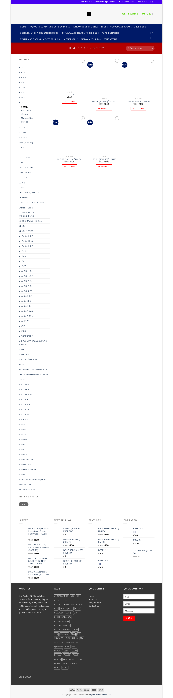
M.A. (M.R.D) (25, 291)
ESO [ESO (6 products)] (62, 642)
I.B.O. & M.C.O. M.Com (30, 221)
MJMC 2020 (24, 354)
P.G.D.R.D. (24, 414)
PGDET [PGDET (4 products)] (75, 655)
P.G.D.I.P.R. (25, 404)
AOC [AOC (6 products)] (72, 596)
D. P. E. (22, 182)
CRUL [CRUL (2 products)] (73, 634)
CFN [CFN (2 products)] (56, 634)
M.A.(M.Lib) (25, 301)
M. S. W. (23, 266)
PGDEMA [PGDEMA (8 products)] (57, 655)
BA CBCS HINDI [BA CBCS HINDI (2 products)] (77, 604)
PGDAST (23, 424)
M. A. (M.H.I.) (26, 241)
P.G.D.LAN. (24, 409)
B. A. (21, 67)
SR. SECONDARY (27, 489)
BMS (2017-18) (26, 142)
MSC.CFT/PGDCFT (28, 359)
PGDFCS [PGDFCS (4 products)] (57, 659)
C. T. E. (22, 152)
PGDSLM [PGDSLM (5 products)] (74, 663)
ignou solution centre (100, 694)
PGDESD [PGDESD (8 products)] (67, 655)
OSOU (21, 379)
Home (23, 26)
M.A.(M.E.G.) (25, 296)
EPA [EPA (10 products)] (81, 638)
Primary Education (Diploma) (33, 479)
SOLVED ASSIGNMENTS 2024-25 (128, 26)
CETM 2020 (24, 157)
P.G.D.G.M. (24, 384)
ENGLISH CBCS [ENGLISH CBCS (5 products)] (72, 638)
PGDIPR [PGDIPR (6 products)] (79, 659)
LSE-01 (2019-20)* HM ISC (138, 102)
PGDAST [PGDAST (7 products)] (57, 651)
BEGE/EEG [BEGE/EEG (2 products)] (58, 613)
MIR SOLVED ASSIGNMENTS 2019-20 (33, 343)
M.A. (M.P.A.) (26, 281)
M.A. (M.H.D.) (26, 276)
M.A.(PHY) (24, 321)
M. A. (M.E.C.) (26, 236)
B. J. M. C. (24, 87)
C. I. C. (22, 147)
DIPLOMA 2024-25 (91, 39)
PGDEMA (23, 439)
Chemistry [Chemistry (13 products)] (64, 634)
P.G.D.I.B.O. (25, 399)
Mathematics (27, 118)
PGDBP (22, 429)
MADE (22, 326)
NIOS (104, 26)
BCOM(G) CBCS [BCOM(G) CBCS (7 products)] (66, 609)
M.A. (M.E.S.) (26, 271)
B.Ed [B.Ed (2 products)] (78, 596)
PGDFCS (23, 454)
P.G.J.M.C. (24, 419)
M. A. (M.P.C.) (26, 246)
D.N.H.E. (23, 187)
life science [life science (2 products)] (58, 646)
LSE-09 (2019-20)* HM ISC (104, 159)
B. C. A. (22, 72)
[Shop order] (140, 48)
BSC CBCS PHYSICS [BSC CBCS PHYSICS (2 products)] (62, 625)
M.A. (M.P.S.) (26, 286)
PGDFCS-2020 (26, 459)
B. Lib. (22, 92)
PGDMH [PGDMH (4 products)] (57, 663)
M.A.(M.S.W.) (26, 311)
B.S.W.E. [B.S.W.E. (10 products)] (57, 600)
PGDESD (23, 444)
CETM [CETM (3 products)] (75, 630)
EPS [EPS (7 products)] (56, 642)
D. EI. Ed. (23, 177)
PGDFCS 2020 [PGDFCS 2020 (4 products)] (68, 659)
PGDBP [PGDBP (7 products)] (65, 651)
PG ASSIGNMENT (111, 33)
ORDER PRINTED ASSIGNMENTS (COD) (39, 33)
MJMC (22, 349)
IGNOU (22, 226)
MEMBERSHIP (71, 39)
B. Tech (22, 132)
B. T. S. (22, 127)
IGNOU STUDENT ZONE (85, 26)
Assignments (95, 602)
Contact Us (94, 606)
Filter (24, 504)
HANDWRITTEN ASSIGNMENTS (26, 214)
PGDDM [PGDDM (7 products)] (74, 651)
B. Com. (23, 77)
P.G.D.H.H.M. (26, 394)
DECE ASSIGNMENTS (29, 192)
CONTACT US (110, 39)
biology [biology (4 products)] (69, 613)
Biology (24, 106)
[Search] (89, 14)
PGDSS (22, 474)
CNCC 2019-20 (26, 167)
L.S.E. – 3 (69, 95)
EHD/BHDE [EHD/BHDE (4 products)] (58, 638)
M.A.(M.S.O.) (25, 306)
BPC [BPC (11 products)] (75, 613)
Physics (24, 121)
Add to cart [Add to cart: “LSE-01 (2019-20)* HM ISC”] (138, 108)
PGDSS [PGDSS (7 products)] (57, 667)
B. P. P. (22, 97)
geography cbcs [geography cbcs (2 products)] (72, 642)
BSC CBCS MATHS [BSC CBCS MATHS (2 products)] (61, 621)
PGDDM (22, 434)
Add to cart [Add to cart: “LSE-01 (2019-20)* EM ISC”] (104, 108)
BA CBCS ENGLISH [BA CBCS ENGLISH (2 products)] (61, 604)
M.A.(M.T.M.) (26, 316)
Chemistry (26, 114)
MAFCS (22, 331)
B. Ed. (22, 82)
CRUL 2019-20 (25, 172)
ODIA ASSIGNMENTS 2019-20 (33, 374)
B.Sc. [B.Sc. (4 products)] (66, 600)
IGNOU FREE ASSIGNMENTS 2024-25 (50, 26)
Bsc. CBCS (26, 110)
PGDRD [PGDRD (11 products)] (65, 663)
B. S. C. (84, 48)
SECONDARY (25, 484)
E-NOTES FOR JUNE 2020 (31, 202)
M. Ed (21, 261)
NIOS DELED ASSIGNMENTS (33, 369)
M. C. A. (23, 256)
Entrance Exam (26, 207)
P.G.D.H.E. (24, 389)
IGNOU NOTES (26, 231)
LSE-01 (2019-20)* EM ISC (104, 102)
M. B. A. (23, 251)
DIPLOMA (23, 197)
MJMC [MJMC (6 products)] (67, 646)
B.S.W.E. (23, 137)
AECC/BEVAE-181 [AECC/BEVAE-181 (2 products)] (61, 596)
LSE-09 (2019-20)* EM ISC (69, 159)
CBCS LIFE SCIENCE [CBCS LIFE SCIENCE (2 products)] (62, 630)
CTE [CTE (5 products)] (78, 634)
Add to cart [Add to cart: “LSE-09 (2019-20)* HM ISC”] (104, 166)
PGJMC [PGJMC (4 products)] (65, 667)
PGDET (22, 449)
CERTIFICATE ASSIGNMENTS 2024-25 (40, 39)
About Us (93, 599)
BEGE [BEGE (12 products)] (77, 609)
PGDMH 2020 (25, 464)
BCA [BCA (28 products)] (56, 609)
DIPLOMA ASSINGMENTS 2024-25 (80, 33)
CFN (21, 162)
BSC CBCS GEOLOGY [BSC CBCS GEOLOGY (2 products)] (62, 617)
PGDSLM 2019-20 (27, 469)
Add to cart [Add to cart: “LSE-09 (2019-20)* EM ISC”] (69, 166)
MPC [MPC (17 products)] (74, 646)
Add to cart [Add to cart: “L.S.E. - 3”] (69, 101)
